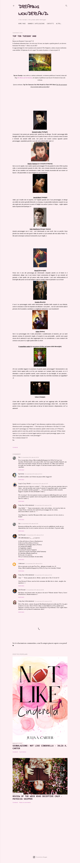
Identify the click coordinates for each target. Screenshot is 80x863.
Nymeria (21, 474)
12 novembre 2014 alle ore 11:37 (39, 483)
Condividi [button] (15, 447)
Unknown (21, 563)
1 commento (22, 752)
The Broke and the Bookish (24, 78)
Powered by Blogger (40, 857)
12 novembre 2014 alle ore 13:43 (35, 535)
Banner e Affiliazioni (36, 23)
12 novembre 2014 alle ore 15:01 (33, 563)
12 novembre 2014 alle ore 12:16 (29, 523)
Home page (22, 23)
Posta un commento (25, 802)
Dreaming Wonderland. (33, 10)
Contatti (50, 23)
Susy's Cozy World (24, 483)
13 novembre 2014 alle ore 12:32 (43, 601)
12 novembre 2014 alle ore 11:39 (43, 505)
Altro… (58, 23)
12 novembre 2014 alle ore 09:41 (33, 474)
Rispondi (21, 470)
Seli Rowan (22, 535)
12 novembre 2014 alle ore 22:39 (35, 590)
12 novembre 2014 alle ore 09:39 (30, 457)
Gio (19, 457)
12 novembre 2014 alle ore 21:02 (43, 575)
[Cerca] (66, 5)
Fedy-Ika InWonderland (26, 505)
